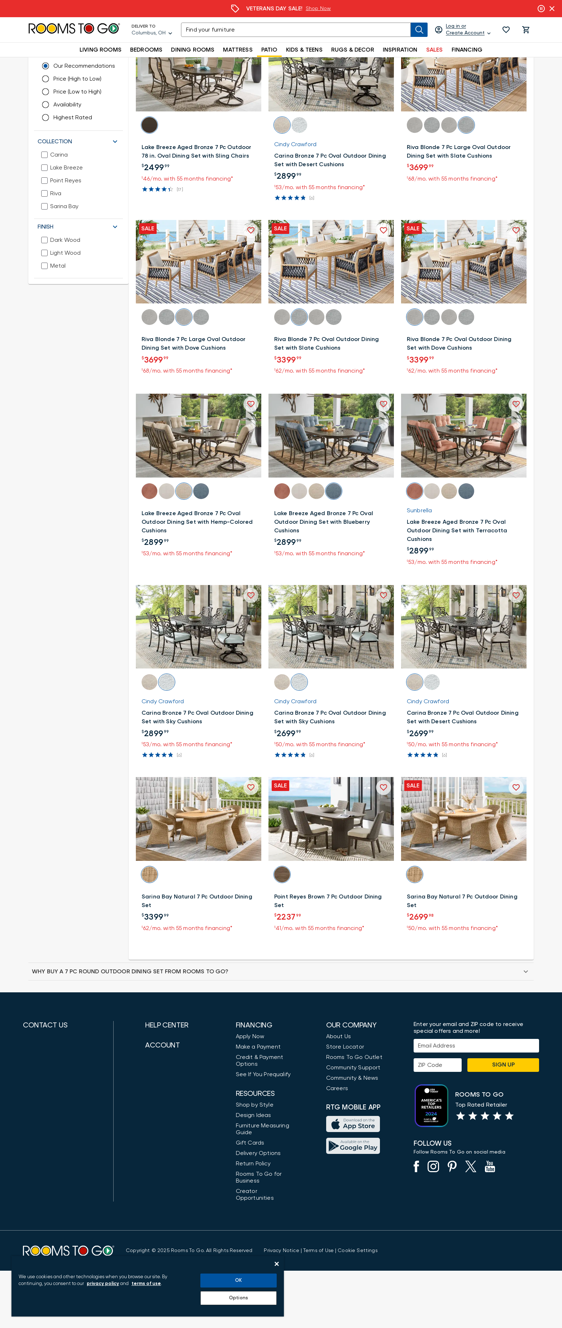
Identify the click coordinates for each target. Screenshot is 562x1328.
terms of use (146, 1283)
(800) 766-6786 (42, 1125)
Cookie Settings (357, 1307)
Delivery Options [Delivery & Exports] (258, 1210)
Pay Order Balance (170, 1193)
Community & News (352, 1135)
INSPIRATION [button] (400, 50)
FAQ (151, 1132)
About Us (338, 1094)
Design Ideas (253, 1172)
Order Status (163, 1183)
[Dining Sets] (178, 63)
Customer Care (166, 1094)
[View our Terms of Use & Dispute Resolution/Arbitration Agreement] (318, 1308)
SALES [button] (434, 50)
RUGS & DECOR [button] (352, 50)
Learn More (328, 8)
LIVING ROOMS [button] (101, 50)
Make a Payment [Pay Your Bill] (258, 1104)
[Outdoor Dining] (132, 63)
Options (238, 1298)
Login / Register (166, 1162)
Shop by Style (254, 1162)
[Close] (277, 1264)
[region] (147, 1286)
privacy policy (103, 1283)
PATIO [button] (269, 50)
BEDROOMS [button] (146, 50)
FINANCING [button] (467, 50)
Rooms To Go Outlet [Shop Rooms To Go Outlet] (354, 1114)
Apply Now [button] (250, 1094)
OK (238, 1280)
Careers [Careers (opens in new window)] (337, 1146)
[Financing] (281, 8)
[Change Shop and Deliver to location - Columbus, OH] (96, 83)
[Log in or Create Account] (463, 29)
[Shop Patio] (103, 63)
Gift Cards (250, 1200)
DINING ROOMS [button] (192, 50)
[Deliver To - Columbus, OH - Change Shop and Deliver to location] (152, 29)
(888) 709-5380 (43, 1104)
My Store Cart (164, 1172)
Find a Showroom (46, 1206)
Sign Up (503, 1122)
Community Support (353, 1125)
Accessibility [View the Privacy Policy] (161, 1121)
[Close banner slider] (552, 8)
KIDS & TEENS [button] (304, 50)
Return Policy (253, 1221)
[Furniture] (70, 63)
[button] (506, 30)
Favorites (158, 1204)
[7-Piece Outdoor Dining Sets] (254, 63)
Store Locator (345, 1104)
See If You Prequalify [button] (263, 1132)
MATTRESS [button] (237, 50)
